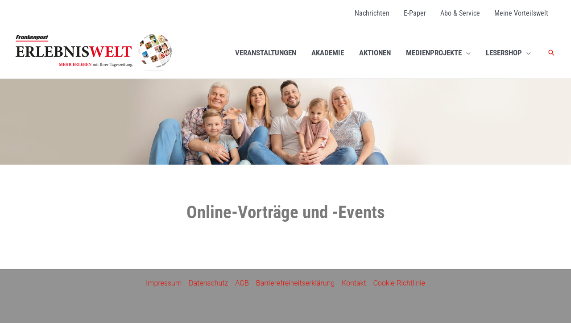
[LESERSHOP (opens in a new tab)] (508, 52)
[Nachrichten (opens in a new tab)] (372, 13)
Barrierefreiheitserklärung (295, 283)
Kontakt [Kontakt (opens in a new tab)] (354, 283)
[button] (551, 53)
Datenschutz (208, 283)
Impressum (164, 283)
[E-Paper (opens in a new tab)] (415, 13)
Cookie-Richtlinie (399, 283)
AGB (242, 283)
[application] (466, 52)
